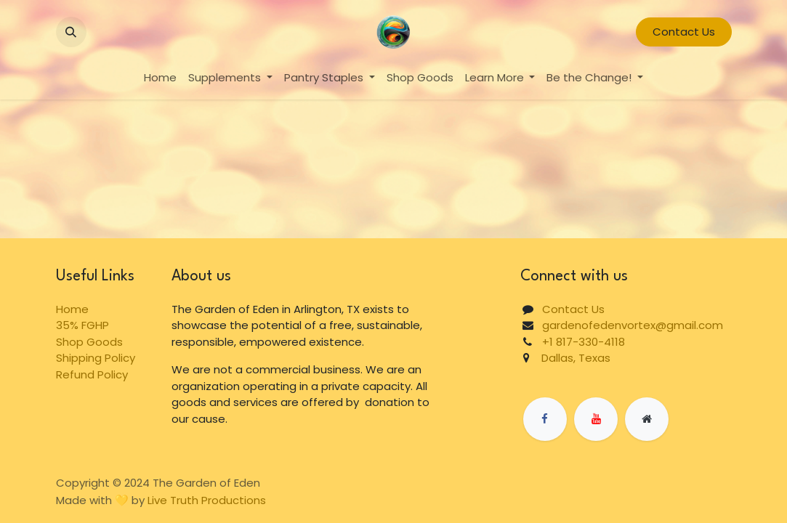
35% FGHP (82, 325)
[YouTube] (596, 419)
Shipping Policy (95, 357)
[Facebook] (545, 419)
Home (72, 309)
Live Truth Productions (207, 500)
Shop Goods (89, 341)
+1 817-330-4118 (583, 341)
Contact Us (684, 31)
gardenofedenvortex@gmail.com (632, 325)
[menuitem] (160, 78)
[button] (71, 32)
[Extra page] (647, 419)
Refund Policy (92, 374)
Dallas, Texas (570, 357)
